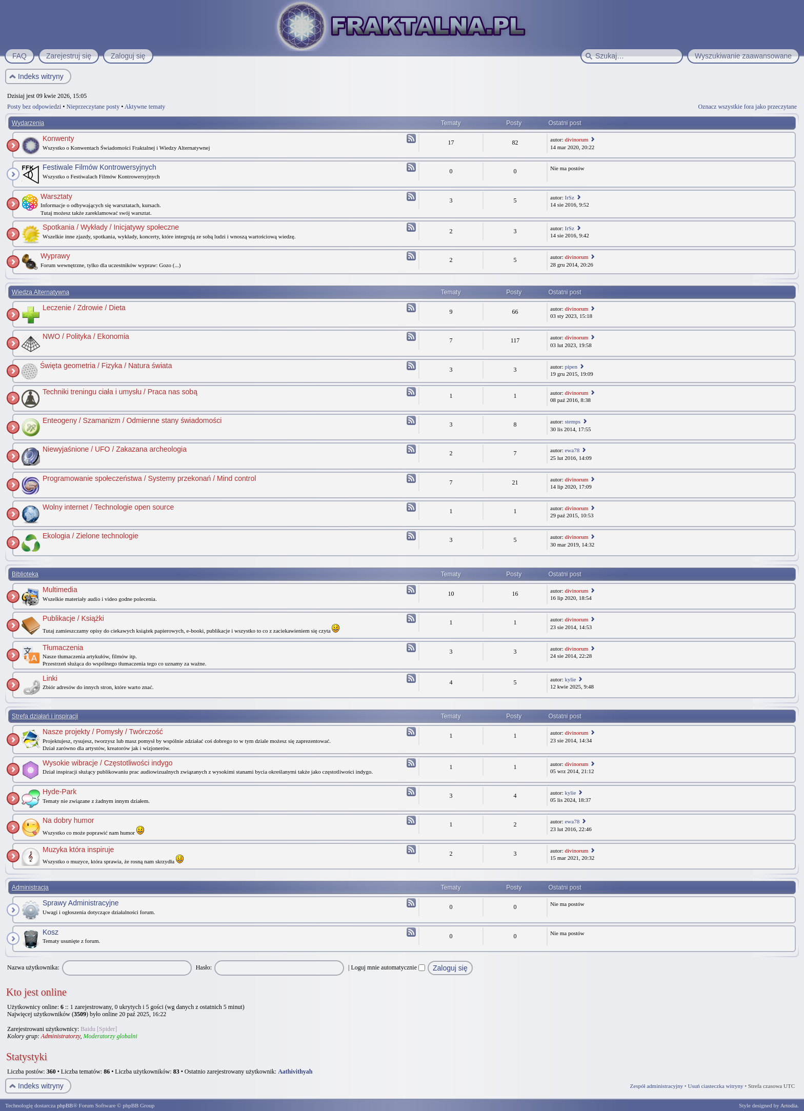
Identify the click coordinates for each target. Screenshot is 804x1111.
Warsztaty (56, 196)
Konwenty (58, 138)
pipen (571, 366)
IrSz (569, 197)
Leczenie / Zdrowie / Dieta (84, 308)
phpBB (65, 1105)
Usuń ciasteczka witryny (715, 1086)
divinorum (576, 139)
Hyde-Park (59, 791)
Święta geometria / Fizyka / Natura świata (106, 365)
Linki (50, 678)
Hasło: (204, 967)
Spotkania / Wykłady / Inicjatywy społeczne (111, 227)
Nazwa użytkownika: (33, 967)
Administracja (30, 887)
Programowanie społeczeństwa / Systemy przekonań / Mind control (149, 478)
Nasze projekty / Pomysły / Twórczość (103, 732)
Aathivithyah (295, 1071)
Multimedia (60, 589)
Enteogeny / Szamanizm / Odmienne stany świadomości (132, 420)
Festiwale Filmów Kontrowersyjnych (99, 167)
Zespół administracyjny (657, 1086)
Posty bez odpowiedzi (34, 106)
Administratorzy (61, 1036)
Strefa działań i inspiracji (45, 716)
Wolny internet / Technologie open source (108, 507)
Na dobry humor (68, 820)
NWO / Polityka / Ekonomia (86, 336)
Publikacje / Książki (73, 618)
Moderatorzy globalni (110, 1036)
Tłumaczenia (63, 647)
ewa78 (572, 450)
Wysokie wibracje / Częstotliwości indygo (108, 763)
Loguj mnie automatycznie (388, 967)
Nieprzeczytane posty (93, 106)
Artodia (789, 1105)
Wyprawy (55, 256)
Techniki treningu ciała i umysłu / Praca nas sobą (120, 392)
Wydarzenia (28, 123)
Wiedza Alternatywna (40, 292)
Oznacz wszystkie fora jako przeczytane (747, 106)
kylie (570, 679)
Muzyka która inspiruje (78, 849)
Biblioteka (25, 574)
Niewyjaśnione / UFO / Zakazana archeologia (115, 449)
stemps (572, 421)
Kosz (50, 932)
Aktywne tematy (145, 106)
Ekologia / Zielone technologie (90, 536)
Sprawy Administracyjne (81, 903)
